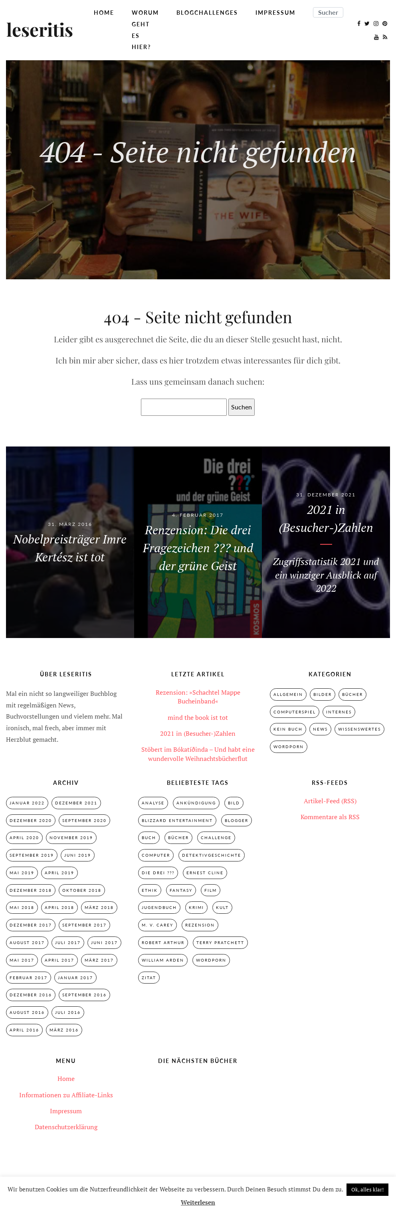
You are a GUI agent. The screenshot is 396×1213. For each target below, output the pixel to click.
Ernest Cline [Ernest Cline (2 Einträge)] (205, 872)
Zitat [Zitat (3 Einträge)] (149, 977)
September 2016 (84, 994)
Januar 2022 (27, 802)
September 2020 (84, 820)
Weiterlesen (198, 1202)
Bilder (322, 694)
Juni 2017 (104, 942)
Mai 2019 (22, 872)
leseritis (39, 30)
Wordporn (288, 746)
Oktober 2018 (81, 890)
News (320, 729)
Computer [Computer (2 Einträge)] (156, 855)
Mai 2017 (22, 960)
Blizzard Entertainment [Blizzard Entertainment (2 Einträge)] (177, 820)
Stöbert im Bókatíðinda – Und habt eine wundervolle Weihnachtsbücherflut (198, 754)
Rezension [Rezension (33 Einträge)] (200, 925)
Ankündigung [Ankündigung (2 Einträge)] (196, 802)
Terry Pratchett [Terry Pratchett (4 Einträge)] (220, 942)
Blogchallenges (207, 12)
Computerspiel (294, 711)
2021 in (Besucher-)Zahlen (198, 733)
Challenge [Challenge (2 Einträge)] (216, 837)
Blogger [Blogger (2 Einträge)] (236, 820)
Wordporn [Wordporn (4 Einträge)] (211, 960)
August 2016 (27, 1012)
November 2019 (71, 837)
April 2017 (59, 960)
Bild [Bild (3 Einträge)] (234, 802)
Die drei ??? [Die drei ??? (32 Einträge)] (158, 872)
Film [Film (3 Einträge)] (210, 890)
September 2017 (84, 925)
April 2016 (24, 1029)
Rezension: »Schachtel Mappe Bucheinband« (198, 696)
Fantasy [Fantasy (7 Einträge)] (181, 890)
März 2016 (64, 1029)
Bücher (352, 694)
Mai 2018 (22, 907)
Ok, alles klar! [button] (367, 1189)
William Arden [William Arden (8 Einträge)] (163, 960)
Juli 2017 (68, 942)
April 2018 (59, 907)
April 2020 (24, 837)
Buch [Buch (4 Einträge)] (149, 837)
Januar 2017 (75, 977)
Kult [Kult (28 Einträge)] (222, 907)
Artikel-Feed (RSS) (330, 800)
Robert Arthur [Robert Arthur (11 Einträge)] (163, 942)
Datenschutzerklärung (66, 1127)
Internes (339, 711)
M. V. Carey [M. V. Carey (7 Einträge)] (157, 925)
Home (104, 12)
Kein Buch (288, 729)
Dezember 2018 (31, 890)
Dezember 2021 (76, 802)
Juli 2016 (68, 1012)
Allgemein (288, 694)
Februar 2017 (29, 977)
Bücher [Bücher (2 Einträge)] (178, 837)
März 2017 (99, 960)
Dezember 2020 (31, 820)
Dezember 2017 (31, 925)
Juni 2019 (77, 855)
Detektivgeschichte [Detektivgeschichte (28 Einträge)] (211, 855)
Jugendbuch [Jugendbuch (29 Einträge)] (159, 907)
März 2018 (99, 907)
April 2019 (59, 872)
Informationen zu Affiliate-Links (66, 1095)
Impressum (275, 12)
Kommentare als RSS (330, 816)
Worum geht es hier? (145, 29)
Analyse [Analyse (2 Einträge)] (153, 802)
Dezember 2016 (31, 994)
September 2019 (32, 855)
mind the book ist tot (198, 717)
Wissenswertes (359, 729)
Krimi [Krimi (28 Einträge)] (196, 907)
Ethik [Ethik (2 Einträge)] (150, 890)
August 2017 (27, 942)
